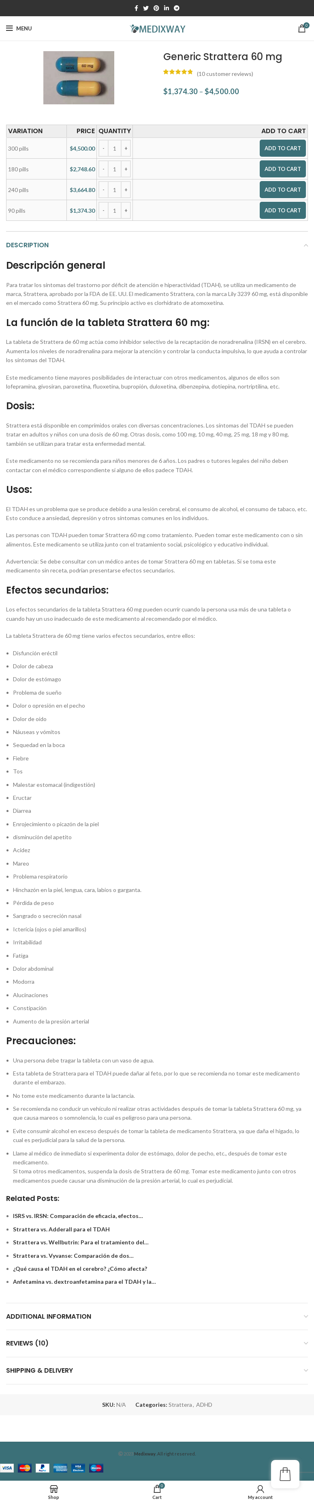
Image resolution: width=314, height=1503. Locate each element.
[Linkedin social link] (166, 8)
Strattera (180, 1404)
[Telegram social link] (176, 8)
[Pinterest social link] (156, 8)
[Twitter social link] (146, 8)
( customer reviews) (225, 73)
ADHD (204, 1404)
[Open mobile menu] (19, 28)
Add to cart (283, 148)
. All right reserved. (165, 1453)
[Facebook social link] (136, 8)
